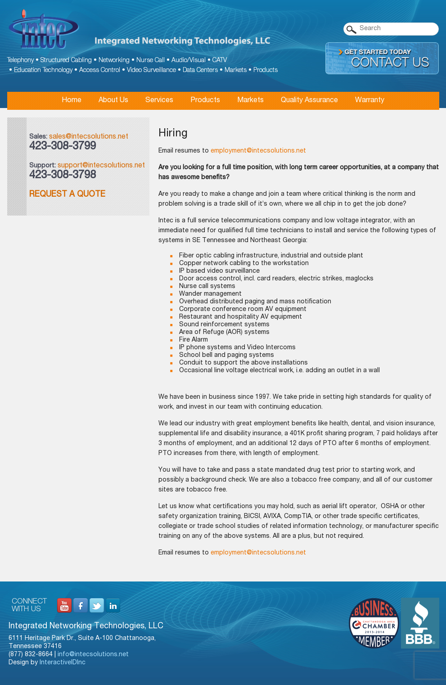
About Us (113, 100)
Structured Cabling (66, 61)
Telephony (20, 61)
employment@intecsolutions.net (258, 151)
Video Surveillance (151, 71)
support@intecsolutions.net (101, 166)
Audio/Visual (188, 61)
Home (71, 100)
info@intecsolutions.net (93, 655)
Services (159, 100)
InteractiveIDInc (63, 663)
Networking (114, 61)
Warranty (369, 100)
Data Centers (200, 71)
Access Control (99, 71)
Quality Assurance (309, 100)
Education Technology (43, 71)
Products (265, 71)
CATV (219, 61)
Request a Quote (67, 195)
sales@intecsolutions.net (88, 137)
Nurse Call (150, 61)
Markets (236, 71)
